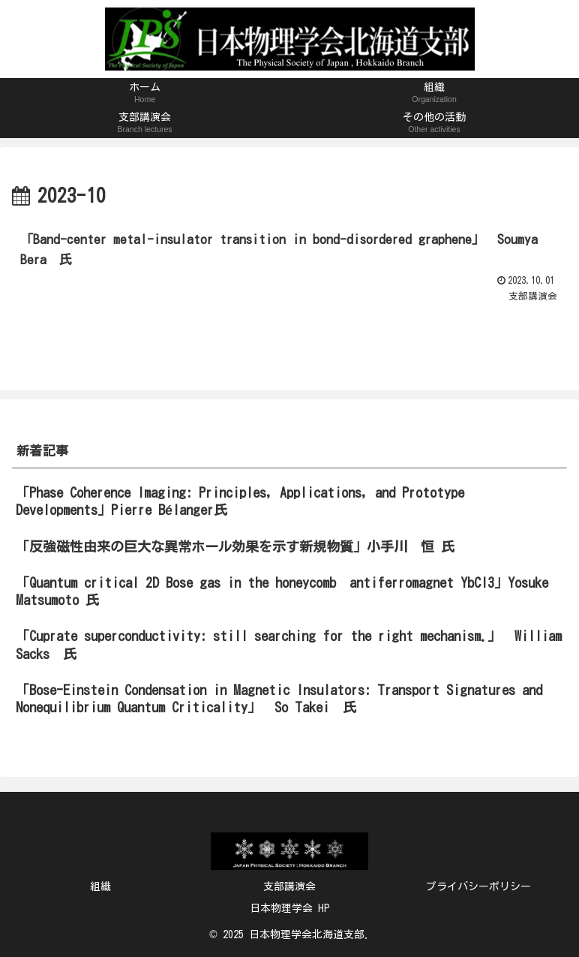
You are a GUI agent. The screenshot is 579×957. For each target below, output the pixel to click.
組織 (100, 886)
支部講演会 (289, 886)
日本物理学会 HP (290, 908)
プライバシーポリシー (478, 886)
